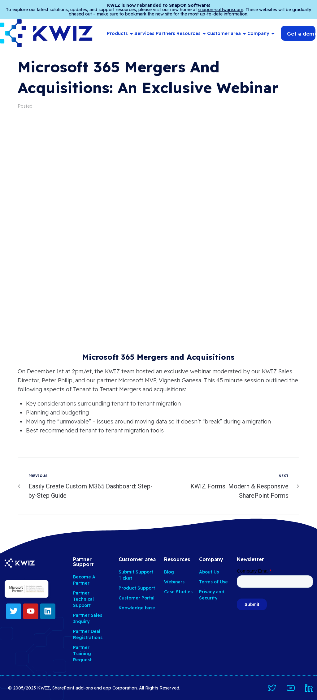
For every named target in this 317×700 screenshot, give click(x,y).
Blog (169, 572)
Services (144, 33)
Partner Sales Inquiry (87, 618)
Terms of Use (213, 582)
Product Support (137, 588)
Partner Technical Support (83, 599)
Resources (191, 33)
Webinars (174, 582)
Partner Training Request (82, 654)
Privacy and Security (211, 595)
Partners (165, 33)
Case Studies (178, 592)
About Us (209, 572)
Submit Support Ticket (136, 575)
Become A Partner (84, 580)
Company (261, 33)
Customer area (226, 33)
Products (120, 33)
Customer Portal (136, 598)
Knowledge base (137, 608)
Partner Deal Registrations (87, 634)
